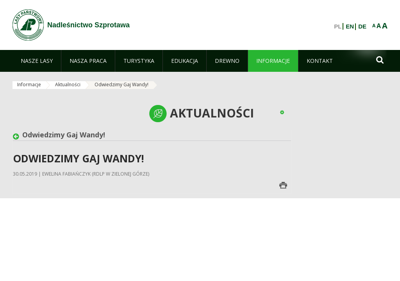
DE (362, 26)
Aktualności (67, 84)
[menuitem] (36, 61)
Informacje (29, 84)
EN (350, 26)
